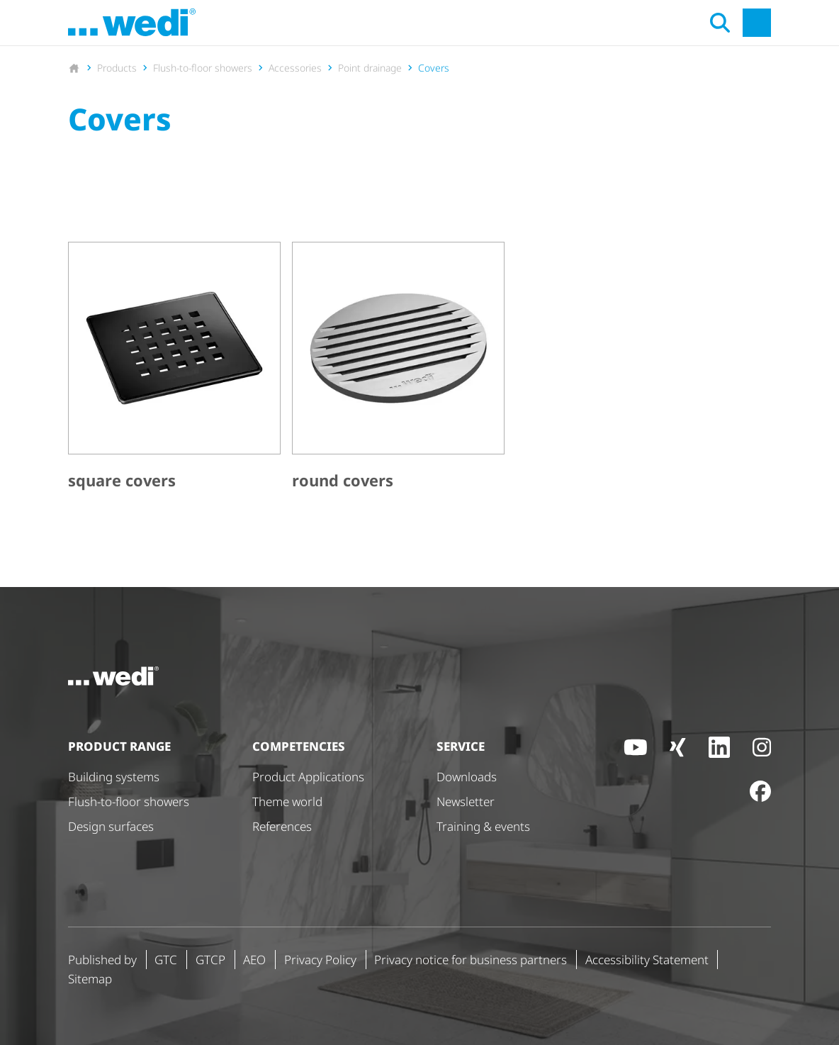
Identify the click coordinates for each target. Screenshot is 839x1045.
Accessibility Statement (647, 959)
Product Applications (308, 777)
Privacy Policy (320, 959)
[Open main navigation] (757, 23)
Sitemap (90, 979)
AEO (254, 959)
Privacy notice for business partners (470, 959)
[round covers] (398, 369)
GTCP (210, 959)
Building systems (113, 777)
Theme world (287, 801)
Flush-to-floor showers (128, 801)
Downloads (467, 777)
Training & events (483, 826)
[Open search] (720, 23)
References (282, 826)
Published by (102, 959)
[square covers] (174, 369)
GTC (165, 959)
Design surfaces (111, 826)
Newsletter (466, 801)
